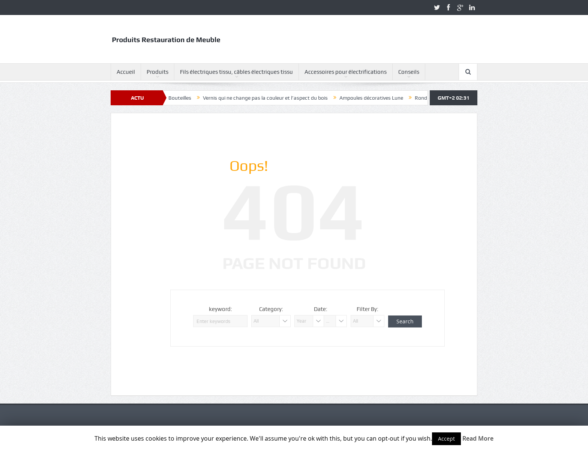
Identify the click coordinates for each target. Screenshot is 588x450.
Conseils (408, 72)
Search (405, 321)
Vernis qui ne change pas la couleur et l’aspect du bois (268, 98)
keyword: (220, 309)
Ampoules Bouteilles (171, 98)
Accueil (126, 72)
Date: (320, 309)
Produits (157, 72)
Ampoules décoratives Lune (374, 98)
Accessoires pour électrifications (345, 72)
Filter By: (367, 309)
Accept (446, 438)
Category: (271, 309)
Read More (478, 438)
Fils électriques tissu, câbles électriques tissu (236, 72)
